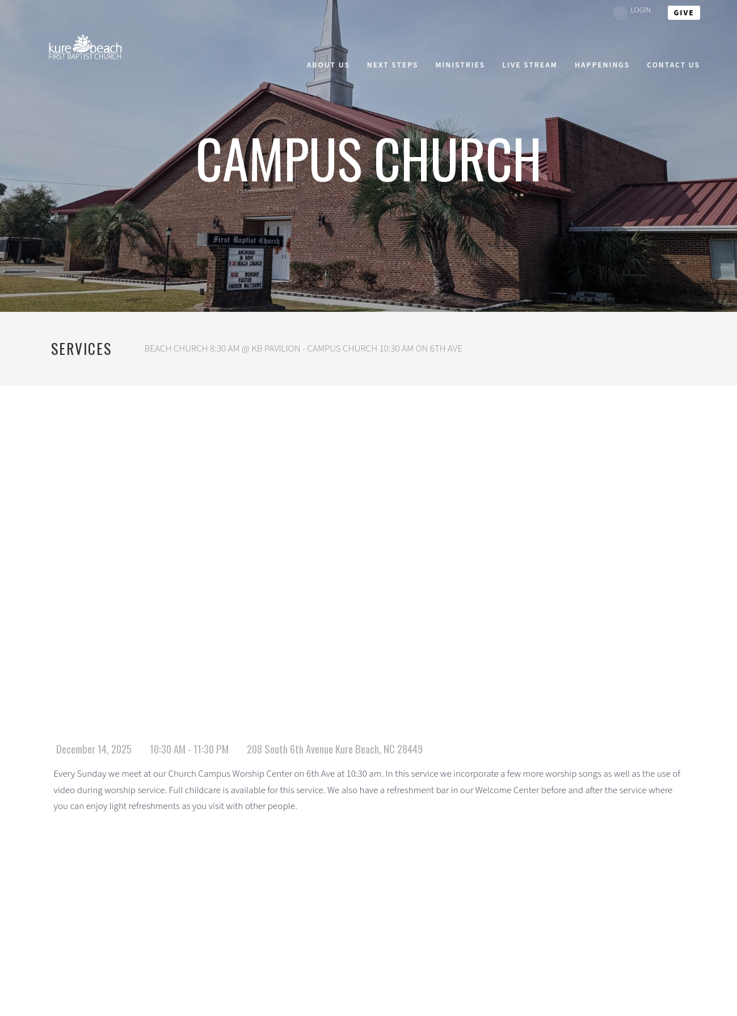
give (683, 13)
